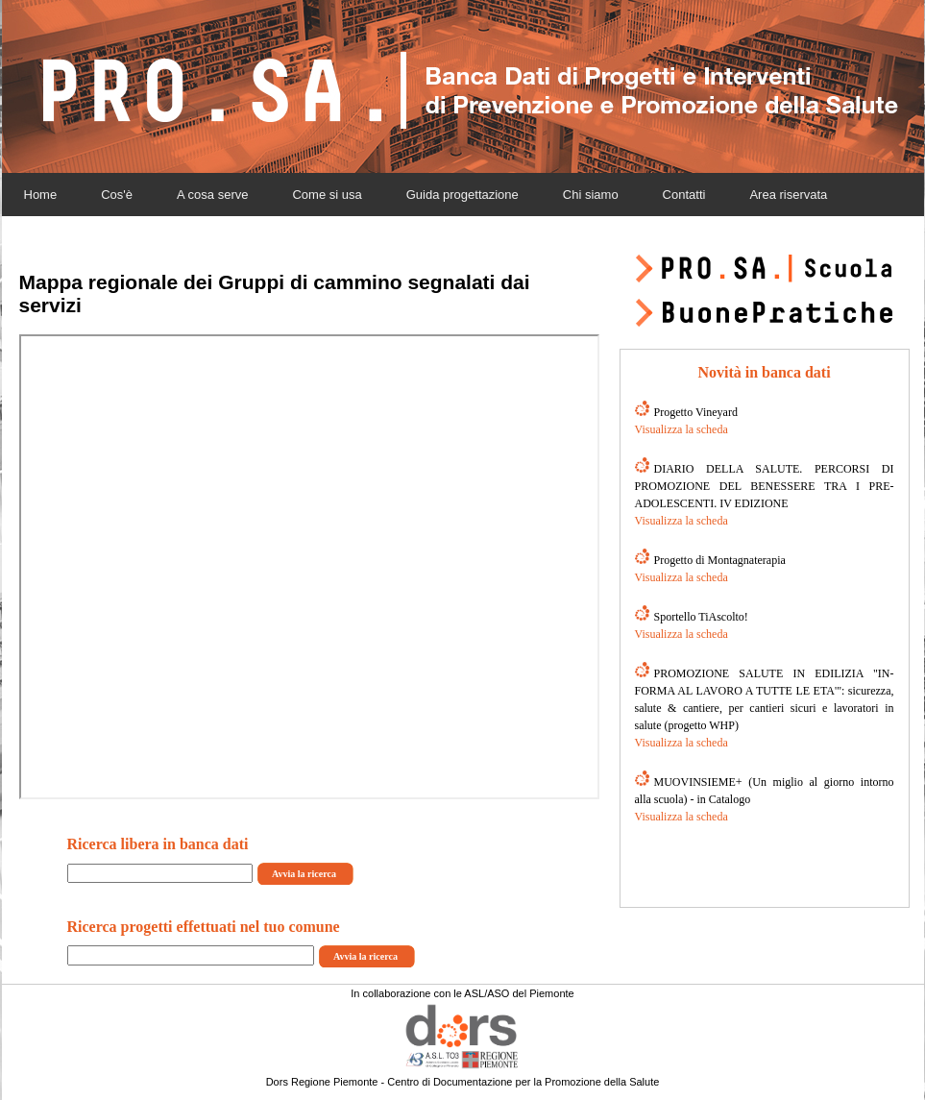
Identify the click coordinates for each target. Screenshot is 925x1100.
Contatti (684, 194)
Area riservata (788, 194)
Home (41, 194)
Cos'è (117, 194)
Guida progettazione (462, 194)
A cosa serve (212, 194)
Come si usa (326, 194)
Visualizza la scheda (681, 429)
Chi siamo (591, 194)
